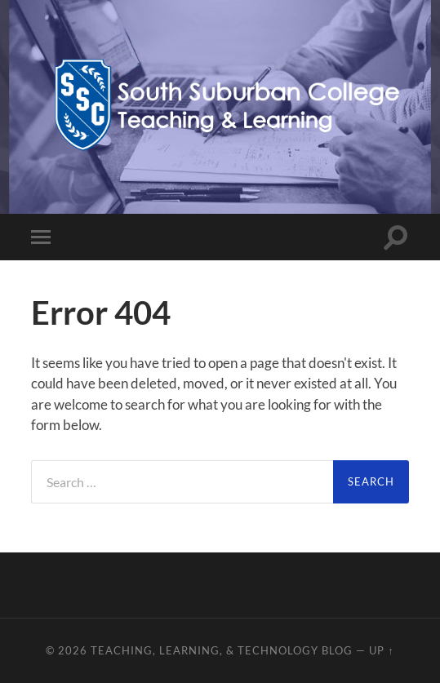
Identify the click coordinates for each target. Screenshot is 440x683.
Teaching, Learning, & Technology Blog (222, 650)
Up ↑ (381, 650)
